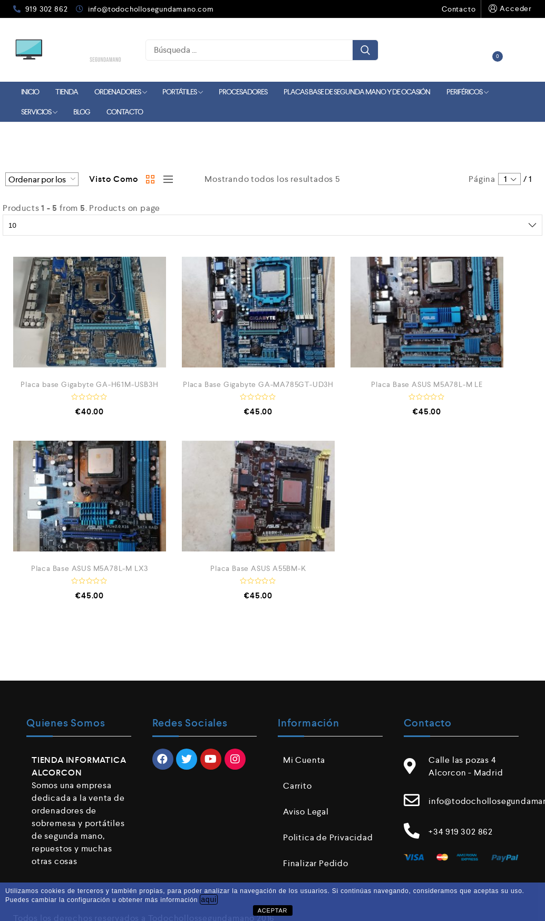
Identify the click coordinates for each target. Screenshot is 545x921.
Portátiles (182, 91)
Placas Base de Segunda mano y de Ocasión (357, 91)
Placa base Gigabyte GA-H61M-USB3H (89, 384)
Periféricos (467, 91)
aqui (209, 899)
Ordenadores (120, 91)
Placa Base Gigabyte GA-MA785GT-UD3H (258, 384)
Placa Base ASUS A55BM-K (258, 568)
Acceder (509, 8)
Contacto (458, 9)
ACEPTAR (273, 910)
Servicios (39, 112)
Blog (81, 112)
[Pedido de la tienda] (42, 179)
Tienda (66, 91)
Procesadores (243, 91)
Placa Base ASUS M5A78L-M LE (427, 384)
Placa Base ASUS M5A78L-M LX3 (89, 568)
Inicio (30, 91)
